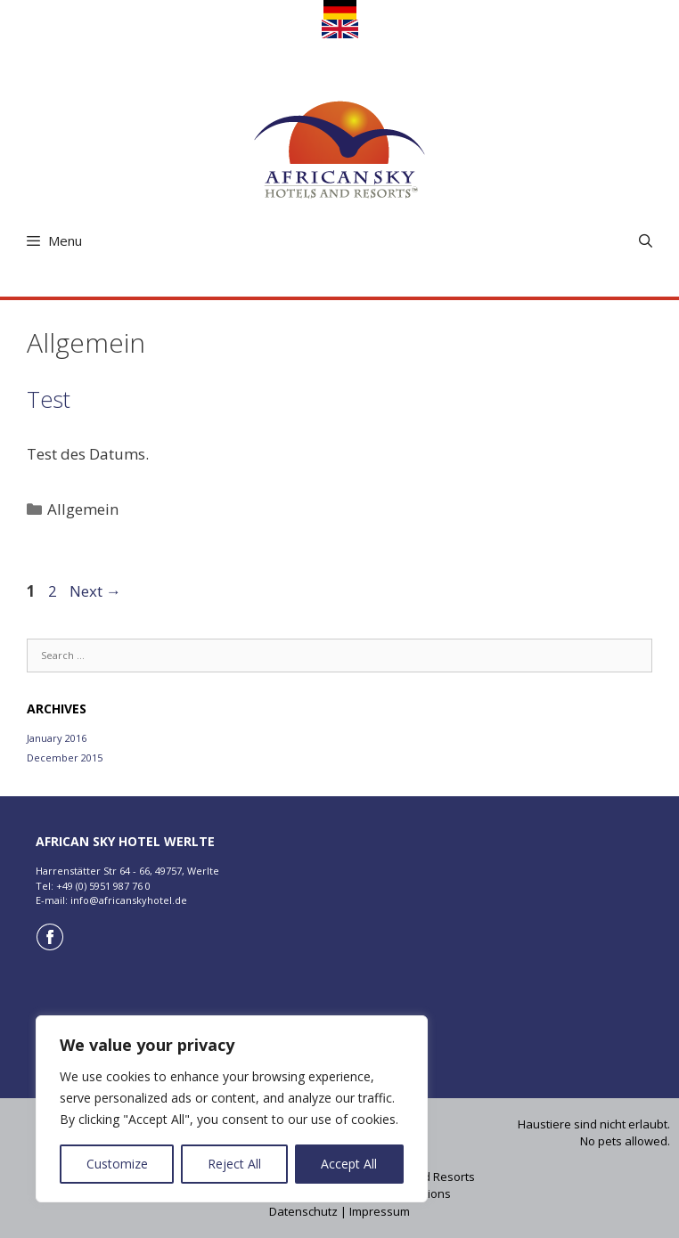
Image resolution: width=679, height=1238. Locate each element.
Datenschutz (303, 1211)
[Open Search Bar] (645, 241)
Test (48, 399)
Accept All (349, 1163)
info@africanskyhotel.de (128, 900)
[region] (232, 1108)
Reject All (234, 1163)
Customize (117, 1163)
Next (95, 591)
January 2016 (56, 738)
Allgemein (83, 509)
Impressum (379, 1211)
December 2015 (64, 757)
